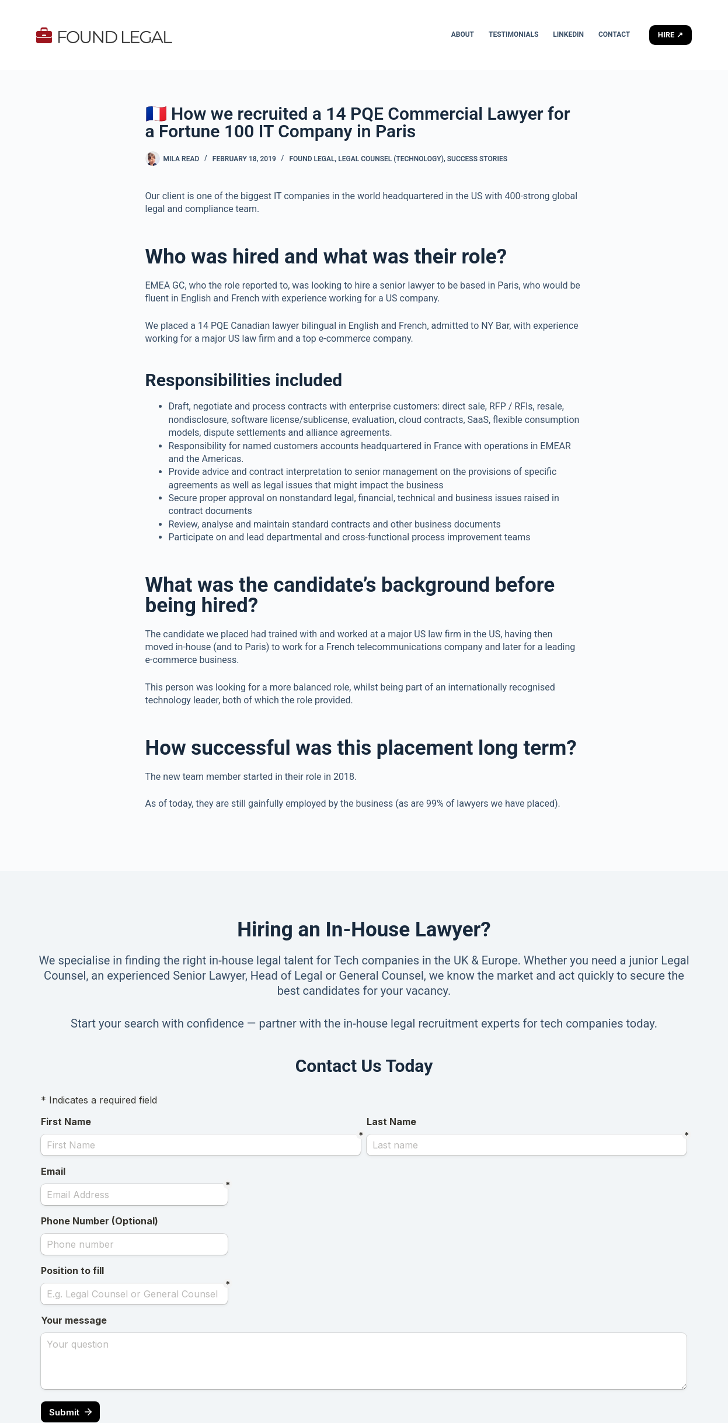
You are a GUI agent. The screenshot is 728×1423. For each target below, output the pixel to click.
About (462, 34)
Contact (614, 34)
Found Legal (312, 159)
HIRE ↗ (670, 34)
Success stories (477, 159)
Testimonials (513, 34)
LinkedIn (568, 34)
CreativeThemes (228, 1402)
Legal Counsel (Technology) (391, 159)
